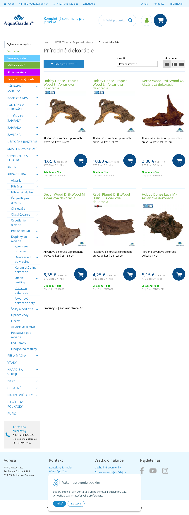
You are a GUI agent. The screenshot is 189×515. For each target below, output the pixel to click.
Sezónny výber (17, 58)
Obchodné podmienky (107, 467)
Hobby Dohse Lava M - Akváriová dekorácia (159, 196)
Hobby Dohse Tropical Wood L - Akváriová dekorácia (110, 84)
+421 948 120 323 (67, 3)
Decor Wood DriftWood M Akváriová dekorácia (64, 196)
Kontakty (158, 3)
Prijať (59, 503)
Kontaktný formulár (60, 467)
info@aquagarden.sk (36, 3)
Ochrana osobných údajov (110, 472)
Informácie (176, 3)
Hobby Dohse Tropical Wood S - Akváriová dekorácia (61, 84)
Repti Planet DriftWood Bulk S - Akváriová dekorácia (111, 198)
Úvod (11, 3)
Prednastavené (128, 64)
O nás (144, 3)
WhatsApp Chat (58, 471)
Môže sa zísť (16, 65)
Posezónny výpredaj (21, 79)
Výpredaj (13, 51)
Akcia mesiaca (16, 72)
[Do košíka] (80, 160)
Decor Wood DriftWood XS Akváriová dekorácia (163, 83)
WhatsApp (89, 3)
